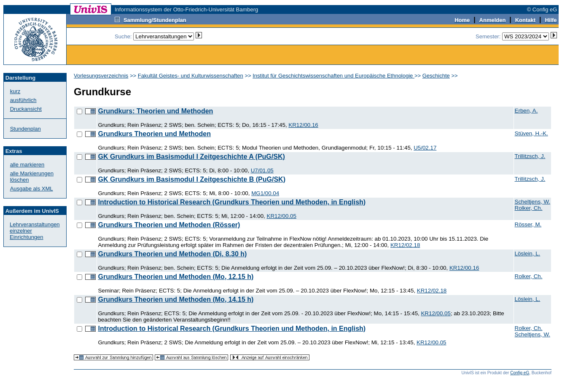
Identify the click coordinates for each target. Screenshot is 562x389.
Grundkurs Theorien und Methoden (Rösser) (169, 224)
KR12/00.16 (303, 125)
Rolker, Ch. (529, 208)
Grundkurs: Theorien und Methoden (155, 111)
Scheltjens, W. (532, 202)
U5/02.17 (425, 148)
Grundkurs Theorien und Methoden (154, 133)
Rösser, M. (528, 224)
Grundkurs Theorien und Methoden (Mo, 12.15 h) (175, 276)
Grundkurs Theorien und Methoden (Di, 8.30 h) (172, 254)
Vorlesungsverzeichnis (101, 75)
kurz (15, 91)
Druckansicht (26, 109)
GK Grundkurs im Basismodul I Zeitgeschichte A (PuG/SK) (191, 156)
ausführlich (23, 100)
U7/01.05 (262, 170)
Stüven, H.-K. (531, 133)
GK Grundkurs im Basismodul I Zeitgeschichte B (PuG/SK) (191, 179)
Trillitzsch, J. (530, 156)
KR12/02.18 (405, 245)
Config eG (519, 372)
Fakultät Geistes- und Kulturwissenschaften (190, 75)
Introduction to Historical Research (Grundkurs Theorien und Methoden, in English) (232, 202)
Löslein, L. (527, 253)
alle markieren (27, 164)
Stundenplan (25, 129)
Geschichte (436, 75)
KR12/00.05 (281, 216)
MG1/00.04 (265, 193)
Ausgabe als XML (31, 188)
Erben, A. (526, 110)
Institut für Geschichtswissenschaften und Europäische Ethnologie (333, 75)
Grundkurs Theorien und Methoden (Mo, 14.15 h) (175, 299)
